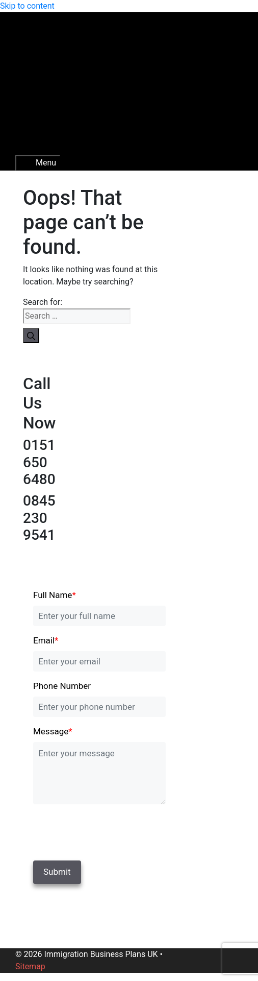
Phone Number (62, 686)
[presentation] (103, 830)
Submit (57, 872)
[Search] (31, 335)
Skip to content (27, 6)
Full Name (54, 595)
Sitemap (30, 966)
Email (45, 640)
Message (52, 731)
